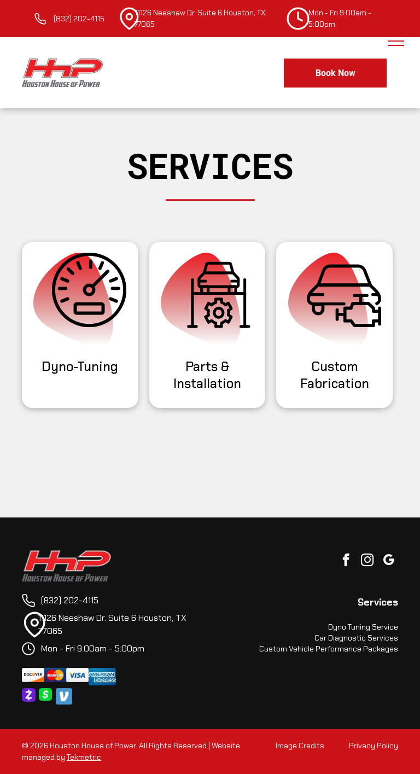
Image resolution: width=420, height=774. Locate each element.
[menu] (396, 41)
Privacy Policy (373, 745)
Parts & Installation (207, 375)
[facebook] (345, 561)
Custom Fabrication (334, 375)
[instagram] (367, 561)
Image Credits (300, 745)
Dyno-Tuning (80, 366)
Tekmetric (84, 757)
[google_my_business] (388, 561)
